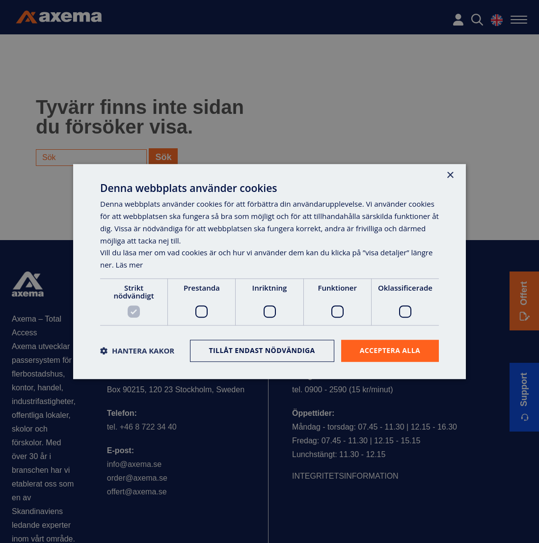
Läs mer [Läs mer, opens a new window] (129, 265)
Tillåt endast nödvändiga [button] (262, 350)
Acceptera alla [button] (390, 350)
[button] (137, 350)
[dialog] (269, 271)
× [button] (450, 175)
